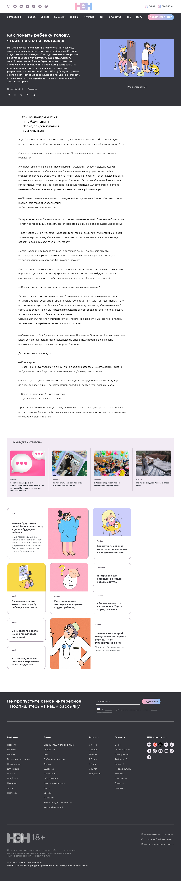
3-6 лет (92, 764)
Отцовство (49, 749)
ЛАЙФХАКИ (59, 17)
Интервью (12, 783)
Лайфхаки (101, 567)
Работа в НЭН (122, 759)
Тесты (10, 788)
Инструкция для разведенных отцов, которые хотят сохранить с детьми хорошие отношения (110, 578)
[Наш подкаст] (149, 757)
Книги (47, 788)
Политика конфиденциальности (157, 844)
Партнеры (12, 793)
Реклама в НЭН (123, 749)
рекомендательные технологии (71, 865)
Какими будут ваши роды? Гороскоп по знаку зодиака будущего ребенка (27, 528)
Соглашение (121, 778)
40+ (46, 754)
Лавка (150, 6)
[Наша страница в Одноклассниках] (33, 6)
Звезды (47, 793)
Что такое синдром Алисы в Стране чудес (153, 484)
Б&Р (102, 17)
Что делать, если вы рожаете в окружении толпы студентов (25, 661)
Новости (13, 480)
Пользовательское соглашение (157, 834)
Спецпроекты (122, 754)
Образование (51, 778)
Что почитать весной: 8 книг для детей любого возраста (68, 484)
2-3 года (93, 759)
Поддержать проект (161, 17)
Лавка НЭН (120, 764)
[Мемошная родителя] (160, 744)
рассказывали (25, 47)
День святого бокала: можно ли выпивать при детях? (25, 634)
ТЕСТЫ (139, 17)
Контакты (119, 773)
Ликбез (100, 541)
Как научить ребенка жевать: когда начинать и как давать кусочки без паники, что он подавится (112, 549)
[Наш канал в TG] (149, 744)
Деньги (47, 764)
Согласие (119, 783)
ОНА (129, 17)
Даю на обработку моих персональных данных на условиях (127, 711)
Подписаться (151, 701)
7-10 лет (93, 769)
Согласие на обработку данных (157, 839)
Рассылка (165, 6)
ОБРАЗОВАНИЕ (14, 17)
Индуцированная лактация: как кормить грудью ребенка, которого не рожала (68, 604)
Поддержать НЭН (124, 769)
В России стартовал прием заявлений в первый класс (107, 484)
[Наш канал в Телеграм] (40, 6)
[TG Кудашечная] (155, 744)
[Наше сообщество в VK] (27, 6)
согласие (108, 710)
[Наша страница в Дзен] (21, 6)
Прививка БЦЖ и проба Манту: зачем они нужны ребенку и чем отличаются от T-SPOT (110, 638)
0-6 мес (93, 745)
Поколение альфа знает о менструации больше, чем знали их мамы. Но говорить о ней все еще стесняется (27, 487)
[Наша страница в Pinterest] (46, 6)
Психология (50, 773)
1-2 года (93, 754)
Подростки (95, 773)
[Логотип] (83, 6)
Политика (120, 788)
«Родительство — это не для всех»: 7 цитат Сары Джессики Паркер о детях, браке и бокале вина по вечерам (111, 606)
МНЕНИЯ (74, 17)
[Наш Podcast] (172, 751)
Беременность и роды (18, 759)
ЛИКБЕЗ (45, 17)
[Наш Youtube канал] (15, 6)
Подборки (56, 480)
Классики (49, 797)
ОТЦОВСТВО (115, 17)
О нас (117, 745)
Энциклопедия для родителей (59, 745)
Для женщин (13, 769)
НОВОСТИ (31, 17)
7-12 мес (93, 749)
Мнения (139, 480)
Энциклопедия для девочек (58, 802)
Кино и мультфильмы (54, 783)
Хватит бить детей (53, 807)
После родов (14, 764)
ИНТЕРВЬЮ (89, 17)
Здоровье (49, 769)
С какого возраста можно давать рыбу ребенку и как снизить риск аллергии (26, 604)
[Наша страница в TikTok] (155, 751)
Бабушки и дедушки (54, 759)
